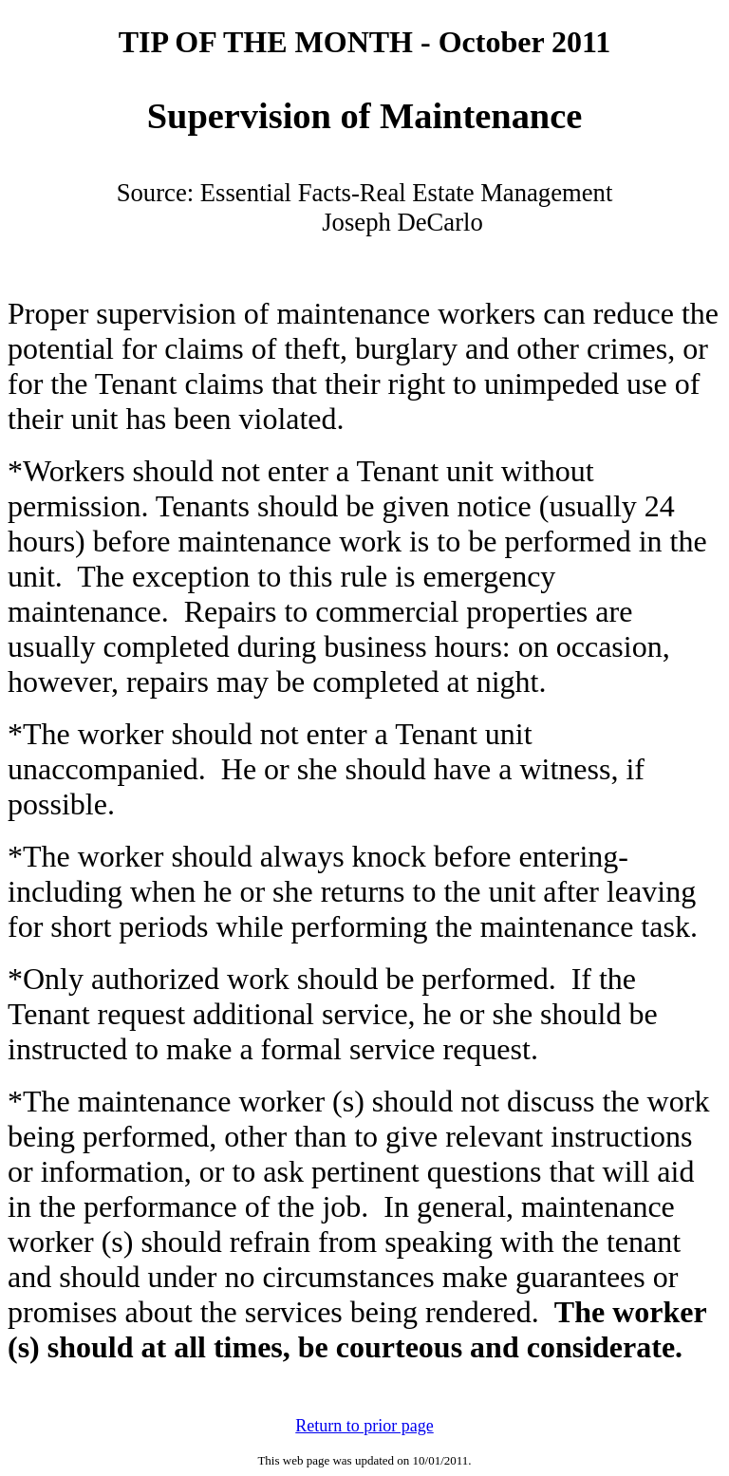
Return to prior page (364, 1425)
